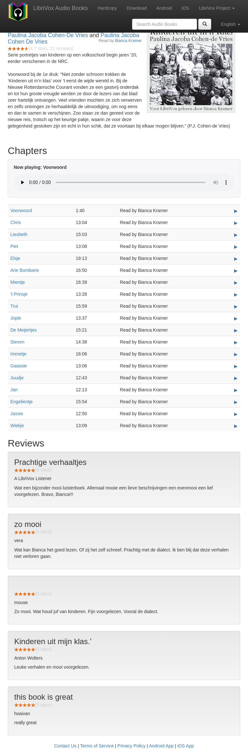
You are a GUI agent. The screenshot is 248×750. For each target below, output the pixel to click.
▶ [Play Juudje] (236, 378)
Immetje (18, 353)
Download (137, 8)
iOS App (185, 745)
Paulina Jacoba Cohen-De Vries (48, 35)
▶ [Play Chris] (236, 223)
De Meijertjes (23, 330)
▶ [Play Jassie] (236, 414)
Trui (14, 306)
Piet (14, 246)
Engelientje (21, 401)
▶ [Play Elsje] (236, 258)
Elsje (15, 258)
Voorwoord (21, 210)
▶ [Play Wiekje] (236, 426)
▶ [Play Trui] (236, 306)
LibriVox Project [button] (217, 8)
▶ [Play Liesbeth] (236, 234)
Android (164, 8)
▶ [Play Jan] (236, 390)
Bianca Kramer (128, 40)
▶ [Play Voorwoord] (236, 211)
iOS (185, 8)
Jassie (16, 413)
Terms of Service (97, 745)
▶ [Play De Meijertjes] (236, 330)
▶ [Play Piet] (236, 246)
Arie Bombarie (24, 270)
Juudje (17, 377)
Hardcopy (107, 8)
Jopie (15, 318)
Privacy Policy (132, 745)
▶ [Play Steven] (236, 342)
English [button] (230, 24)
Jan (14, 389)
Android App (161, 745)
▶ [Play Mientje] (236, 282)
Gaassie (18, 365)
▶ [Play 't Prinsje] (236, 294)
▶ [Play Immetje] (236, 354)
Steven (17, 341)
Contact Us (65, 745)
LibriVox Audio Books (60, 8)
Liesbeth (18, 234)
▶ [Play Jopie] (236, 318)
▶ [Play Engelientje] (236, 402)
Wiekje (17, 425)
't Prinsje (18, 294)
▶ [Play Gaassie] (236, 366)
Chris (15, 222)
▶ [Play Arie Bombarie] (236, 270)
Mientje (17, 282)
